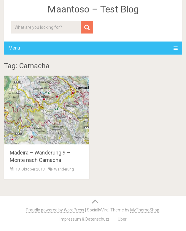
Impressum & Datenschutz (84, 219)
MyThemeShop (144, 210)
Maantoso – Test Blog (93, 9)
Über (122, 219)
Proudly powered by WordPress (55, 210)
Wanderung (64, 169)
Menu (14, 48)
